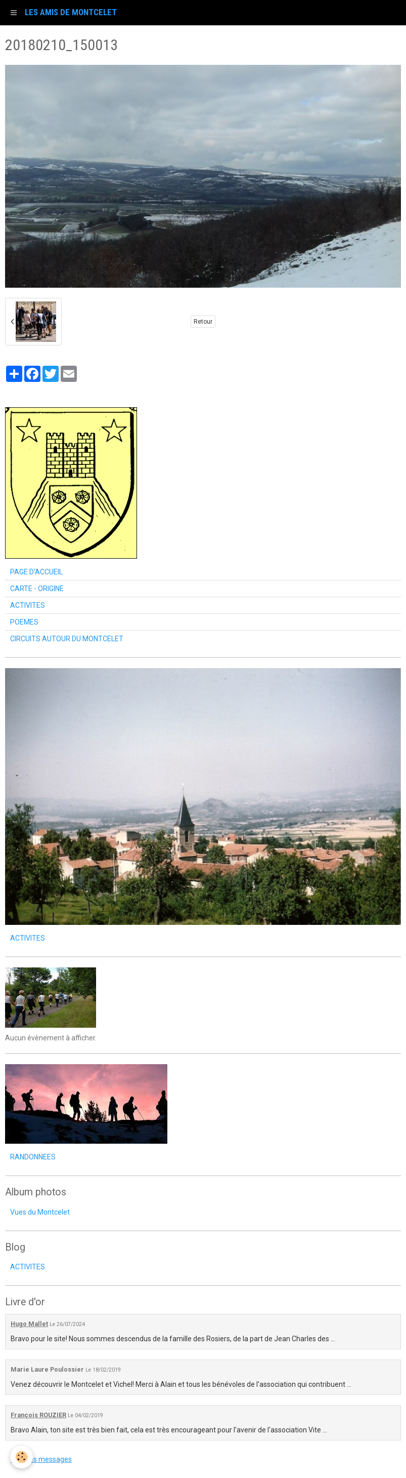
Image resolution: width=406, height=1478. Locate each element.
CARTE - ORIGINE (37, 589)
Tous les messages (41, 1459)
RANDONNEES (33, 1157)
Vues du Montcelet (40, 1212)
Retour (203, 321)
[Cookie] (21, 1457)
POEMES (24, 622)
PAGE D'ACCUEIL (36, 572)
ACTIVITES (27, 605)
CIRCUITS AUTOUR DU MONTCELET (66, 639)
